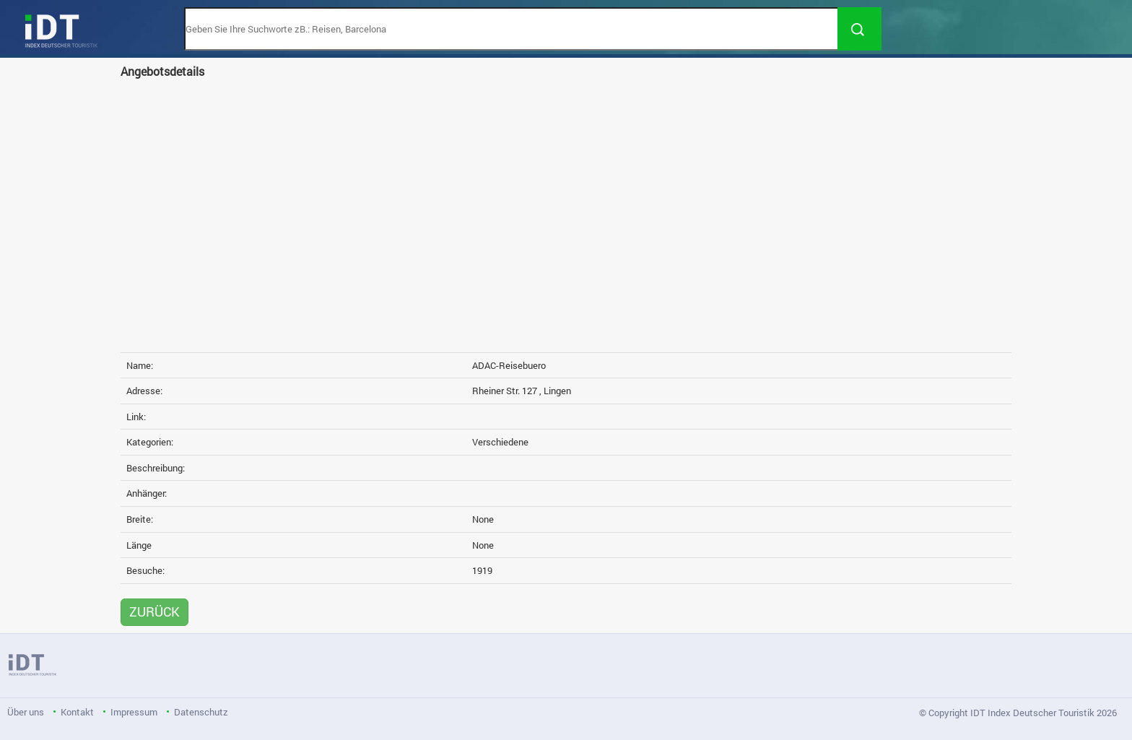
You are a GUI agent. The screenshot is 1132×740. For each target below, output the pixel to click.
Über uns (25, 711)
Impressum (133, 711)
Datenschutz (201, 711)
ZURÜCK (154, 611)
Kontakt (77, 711)
